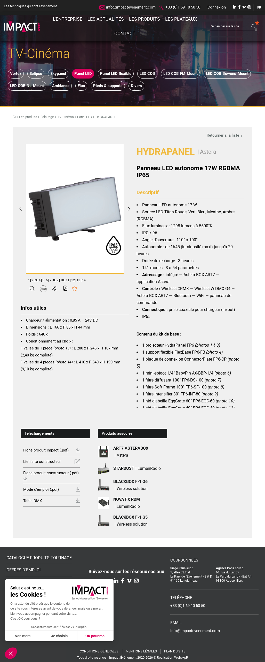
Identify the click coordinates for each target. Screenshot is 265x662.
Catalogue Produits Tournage (39, 558)
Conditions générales (99, 651)
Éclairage (47, 117)
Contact (124, 33)
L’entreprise (67, 19)
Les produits (144, 19)
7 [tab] (50, 280)
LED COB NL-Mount (27, 85)
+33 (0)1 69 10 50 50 (179, 7)
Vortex (15, 73)
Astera (208, 152)
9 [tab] (58, 280)
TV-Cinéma (65, 117)
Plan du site (174, 651)
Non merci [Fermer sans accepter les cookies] (23, 636)
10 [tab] (62, 280)
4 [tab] (40, 280)
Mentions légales (141, 651)
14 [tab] (84, 280)
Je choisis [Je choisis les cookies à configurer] (59, 636)
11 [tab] (67, 280)
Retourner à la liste (225, 135)
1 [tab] (29, 280)
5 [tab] (43, 280)
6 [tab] (47, 280)
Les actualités (105, 19)
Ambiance (60, 85)
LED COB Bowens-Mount (227, 73)
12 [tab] (73, 280)
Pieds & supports (108, 85)
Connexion (216, 7)
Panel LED (83, 73)
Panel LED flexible (115, 73)
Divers (136, 85)
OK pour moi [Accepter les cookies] (95, 636)
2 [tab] (32, 280)
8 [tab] (54, 280)
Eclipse (36, 73)
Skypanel (58, 73)
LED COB (147, 73)
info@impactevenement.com (127, 7)
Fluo (81, 85)
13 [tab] (78, 280)
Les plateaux (181, 19)
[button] (11, 653)
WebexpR (181, 657)
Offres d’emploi (23, 570)
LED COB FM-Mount (180, 73)
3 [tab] (36, 280)
